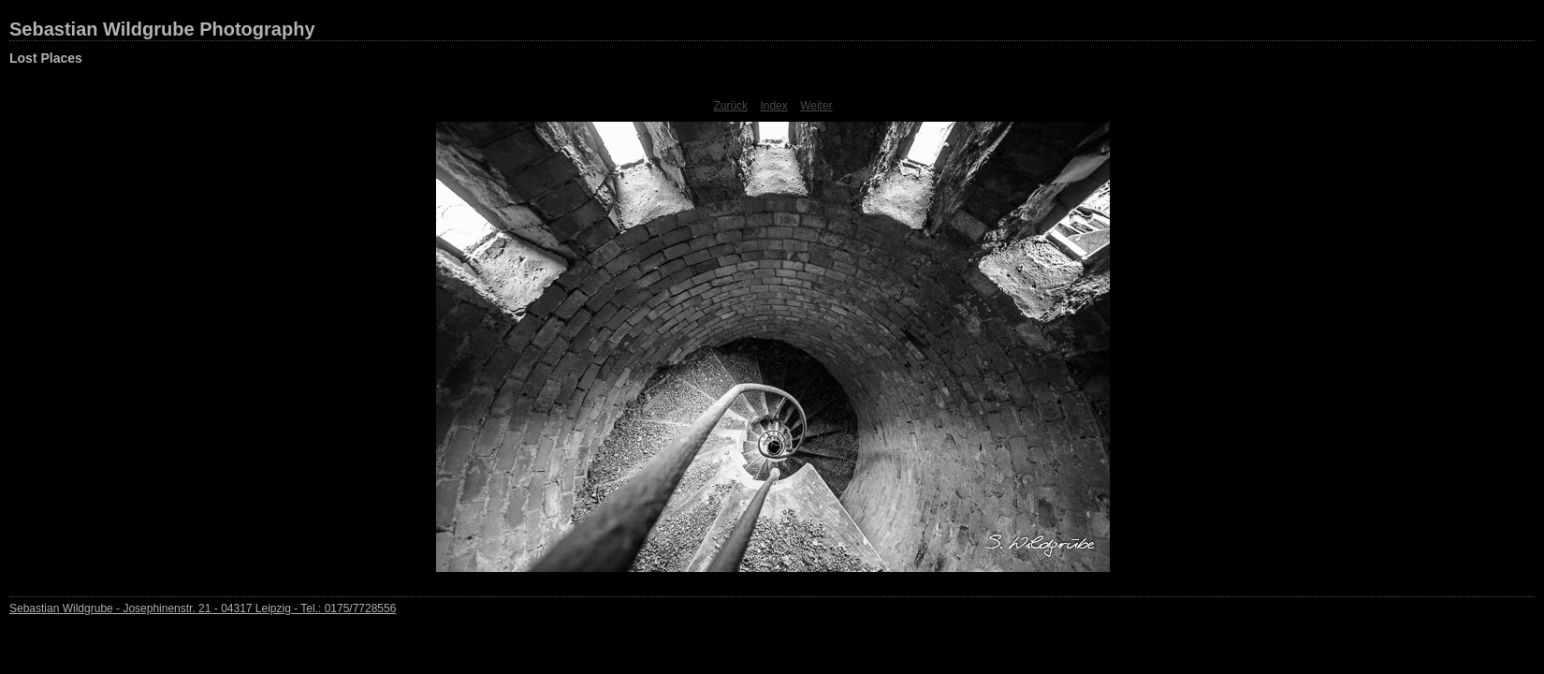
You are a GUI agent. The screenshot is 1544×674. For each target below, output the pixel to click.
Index (773, 105)
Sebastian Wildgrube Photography (162, 29)
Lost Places (45, 58)
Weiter (816, 105)
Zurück (730, 105)
